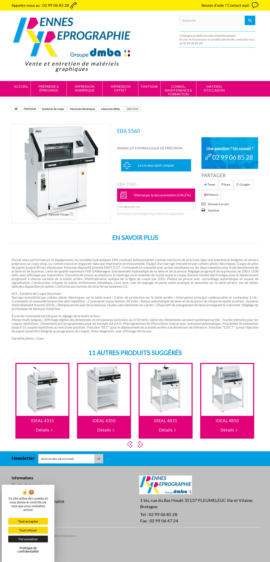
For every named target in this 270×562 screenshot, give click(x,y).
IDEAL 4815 (165, 420)
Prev (130, 444)
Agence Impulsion (63, 536)
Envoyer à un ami (218, 204)
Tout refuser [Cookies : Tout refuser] (28, 530)
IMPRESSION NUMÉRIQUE (84, 88)
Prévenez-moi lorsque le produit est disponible (150, 214)
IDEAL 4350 (104, 420)
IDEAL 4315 (42, 420)
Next (141, 444)
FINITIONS (149, 86)
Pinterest (211, 194)
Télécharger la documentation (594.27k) (162, 195)
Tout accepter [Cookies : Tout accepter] (28, 521)
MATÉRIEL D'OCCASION (214, 88)
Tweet (209, 184)
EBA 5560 (126, 184)
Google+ (243, 184)
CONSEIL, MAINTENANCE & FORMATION (178, 90)
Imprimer (213, 210)
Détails (42, 430)
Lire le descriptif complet (156, 165)
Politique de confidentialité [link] (28, 549)
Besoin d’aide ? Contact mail (225, 5)
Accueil (21, 86)
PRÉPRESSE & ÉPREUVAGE (48, 88)
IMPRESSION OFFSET (120, 88)
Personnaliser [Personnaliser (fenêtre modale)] (28, 539)
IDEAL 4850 (227, 420)
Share (225, 184)
